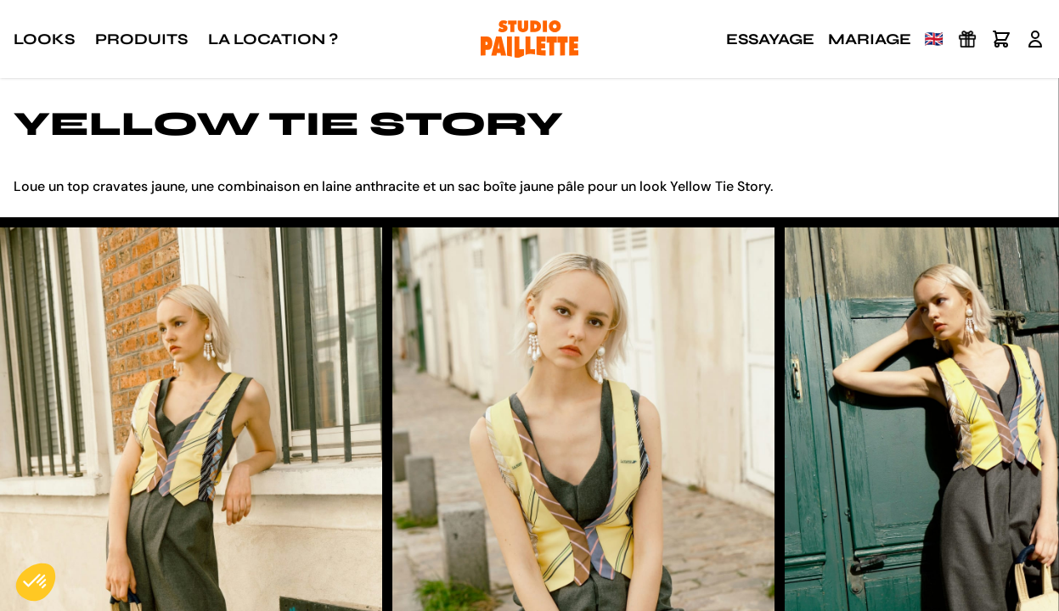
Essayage (770, 39)
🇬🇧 (934, 39)
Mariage (869, 39)
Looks (44, 39)
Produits (141, 39)
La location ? (273, 39)
